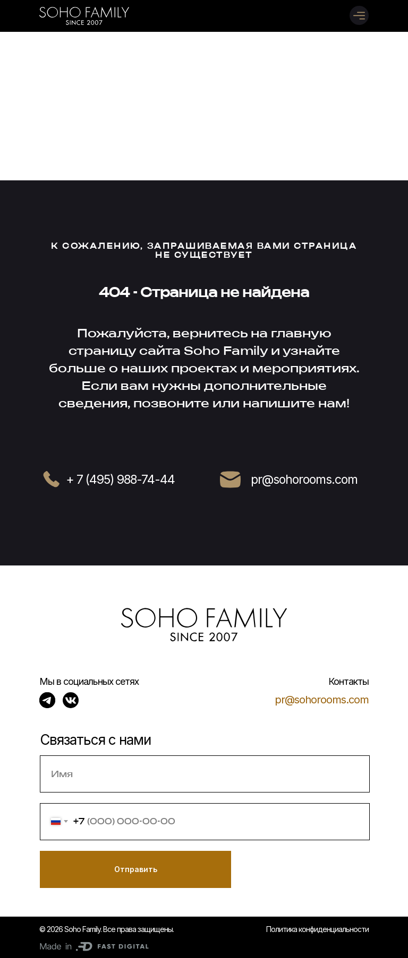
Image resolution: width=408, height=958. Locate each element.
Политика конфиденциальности (317, 929)
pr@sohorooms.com (322, 699)
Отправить (135, 869)
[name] (205, 773)
